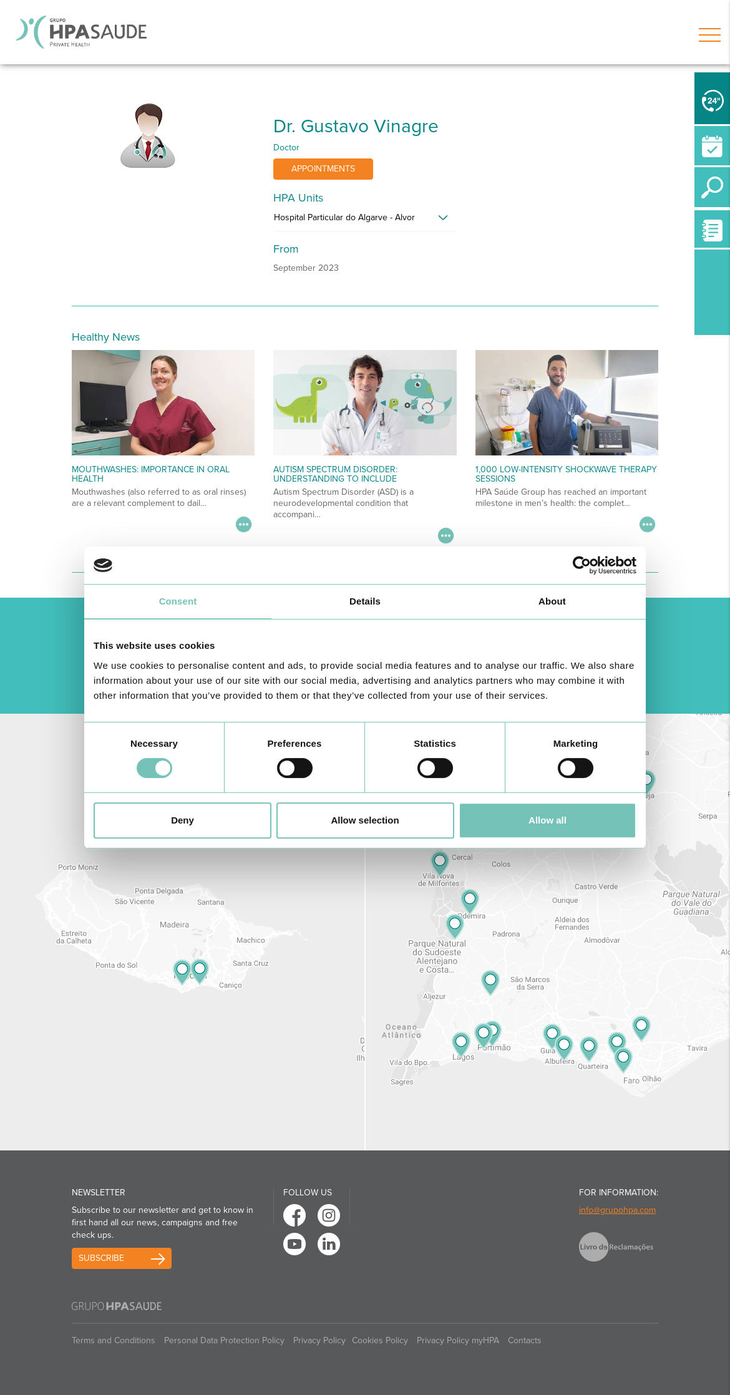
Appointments (323, 168)
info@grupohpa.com (617, 1210)
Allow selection (365, 820)
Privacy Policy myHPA (458, 1340)
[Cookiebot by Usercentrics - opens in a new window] (581, 565)
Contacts (525, 1340)
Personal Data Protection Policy (224, 1340)
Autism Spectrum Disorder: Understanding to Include (335, 474)
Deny (182, 820)
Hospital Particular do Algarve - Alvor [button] (344, 217)
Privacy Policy (319, 1340)
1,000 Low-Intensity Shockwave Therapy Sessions (566, 474)
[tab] (364, 220)
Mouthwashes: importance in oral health (151, 474)
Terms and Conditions (113, 1340)
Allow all (547, 820)
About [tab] (552, 601)
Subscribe (101, 1258)
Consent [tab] (178, 601)
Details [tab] (365, 601)
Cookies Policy (380, 1340)
